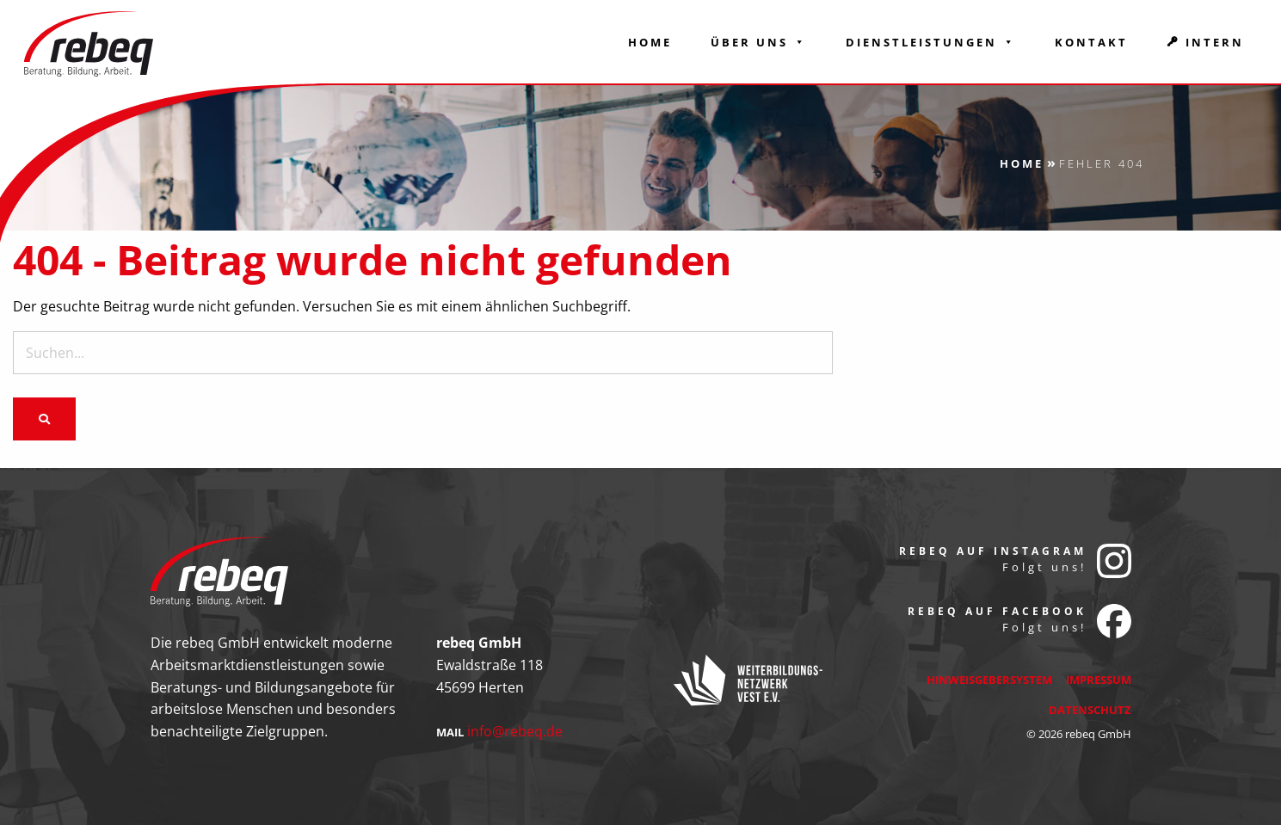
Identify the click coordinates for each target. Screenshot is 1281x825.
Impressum (1098, 679)
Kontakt (1091, 42)
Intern (1215, 42)
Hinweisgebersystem (989, 679)
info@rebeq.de (515, 731)
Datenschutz (1090, 709)
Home (650, 42)
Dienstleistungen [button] (931, 42)
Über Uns (759, 42)
